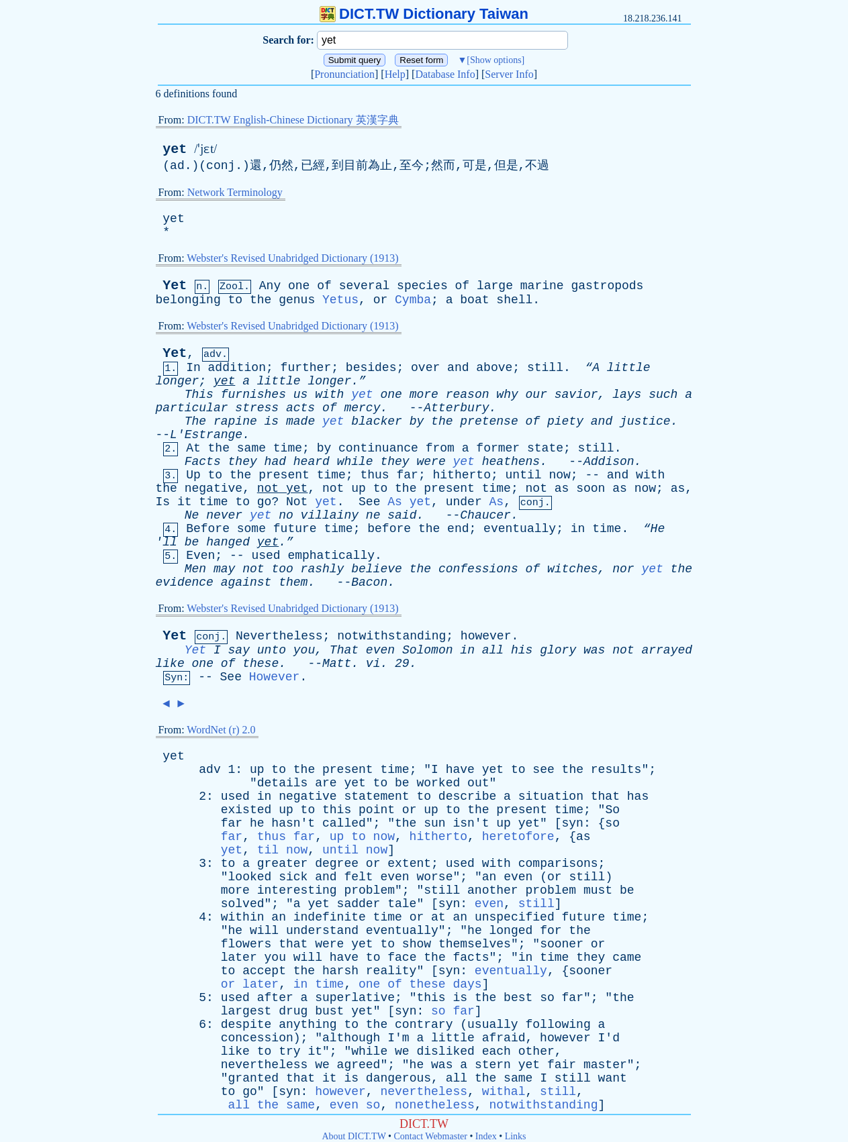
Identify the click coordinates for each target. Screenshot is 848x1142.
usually (492, 1024)
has (638, 796)
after (275, 997)
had (275, 461)
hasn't (293, 823)
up (358, 488)
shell (514, 300)
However (274, 677)
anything (307, 1024)
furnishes (253, 394)
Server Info (509, 74)
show (416, 944)
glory (558, 650)
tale (401, 904)
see (543, 769)
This (199, 394)
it (184, 502)
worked (438, 783)
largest (246, 1011)
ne (373, 515)
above (494, 367)
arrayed (666, 650)
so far (453, 1011)
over (425, 367)
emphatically (331, 555)
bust (329, 1011)
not (268, 488)
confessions (478, 569)
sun (434, 823)
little (629, 367)
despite (246, 1024)
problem (369, 890)
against (246, 582)
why (507, 394)
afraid (504, 1038)
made (300, 421)
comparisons (558, 863)
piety (565, 421)
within (243, 917)
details (282, 783)
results (616, 769)
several (364, 286)
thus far (286, 836)
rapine (235, 421)
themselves (474, 944)
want (612, 1078)
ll (169, 542)
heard (311, 461)
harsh (340, 971)
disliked (445, 1051)
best (518, 997)
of (324, 286)
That (344, 650)
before (389, 528)
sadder (359, 904)
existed (246, 810)
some (251, 528)
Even (200, 555)
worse (434, 877)
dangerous (398, 1078)
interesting (297, 890)
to (235, 300)
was (594, 650)
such (663, 394)
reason (467, 394)
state (545, 448)
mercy (362, 408)
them (293, 582)
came (626, 957)
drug (293, 1011)
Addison (608, 461)
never (224, 515)
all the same (272, 1105)
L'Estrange (206, 435)
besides (371, 367)
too (282, 569)
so (612, 823)
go (264, 502)
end (458, 528)
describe (467, 796)
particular (192, 408)
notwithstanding (391, 636)
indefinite (329, 917)
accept (264, 971)
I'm (398, 1038)
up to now (362, 836)
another (492, 890)
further (306, 367)
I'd (609, 1038)
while (355, 461)
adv (209, 769)
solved (243, 904)
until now (354, 850)
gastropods (607, 286)
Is (163, 502)
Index (486, 1136)
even (380, 650)
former (498, 448)
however (486, 636)
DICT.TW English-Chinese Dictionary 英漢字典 (293, 119)
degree (337, 863)
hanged (228, 542)
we (402, 1051)
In (193, 367)
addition (237, 367)
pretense (489, 421)
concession (257, 1038)
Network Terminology (235, 192)
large (495, 286)
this (336, 810)
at (438, 917)
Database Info (445, 74)
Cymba (413, 300)
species (422, 286)
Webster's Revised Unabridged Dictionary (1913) (292, 258)
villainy (330, 515)
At (193, 448)
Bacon (369, 582)
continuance (378, 448)
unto (271, 650)
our (536, 394)
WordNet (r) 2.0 (221, 729)
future (295, 528)
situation (550, 796)
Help (395, 74)
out (478, 783)
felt (358, 877)
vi (373, 663)
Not (297, 502)
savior (576, 394)
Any (270, 286)
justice (645, 421)
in (578, 528)
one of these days (420, 984)
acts (300, 408)
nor (623, 569)
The (195, 421)
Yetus (340, 300)
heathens (511, 461)
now (559, 475)
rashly (322, 569)
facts (471, 957)
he (257, 823)
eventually (519, 528)
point (377, 810)
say (239, 650)
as (562, 488)
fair (561, 1065)
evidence (185, 582)
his (521, 650)
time (287, 448)
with (329, 394)
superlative (355, 997)
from (440, 448)
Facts (203, 461)
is (272, 421)
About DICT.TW (353, 1136)
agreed (359, 1065)
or (380, 300)
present (284, 475)
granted (253, 1078)
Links (515, 1136)
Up (193, 475)
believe (376, 569)
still (545, 367)
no (286, 515)
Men (195, 569)
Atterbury (456, 408)
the (260, 300)
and (458, 367)
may (224, 569)
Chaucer (485, 515)
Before (208, 528)
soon (590, 488)
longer (177, 381)
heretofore (518, 836)
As (496, 502)
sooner (561, 944)
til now (282, 850)
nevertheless (264, 1065)
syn (572, 823)
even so (355, 1105)
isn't (471, 823)
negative (213, 488)
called (344, 823)
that (605, 796)
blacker (376, 421)
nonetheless (435, 1105)
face (401, 957)
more (424, 394)
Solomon (427, 650)
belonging (188, 300)
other (536, 1051)
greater (282, 863)
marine (542, 286)
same (251, 448)
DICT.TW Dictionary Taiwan (424, 13)
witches (572, 569)
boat (474, 300)
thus (374, 475)
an (489, 877)
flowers (246, 944)
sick (293, 877)
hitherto (462, 475)
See (369, 502)
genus (297, 300)
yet (174, 149)
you (304, 650)
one (299, 286)
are (325, 783)
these (260, 663)
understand (322, 930)
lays (626, 394)
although (351, 1038)
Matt (336, 663)
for (550, 930)
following (558, 1024)
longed (511, 930)
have (460, 769)
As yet (409, 502)
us (300, 394)
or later (250, 984)
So (612, 810)
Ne (192, 515)
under (464, 502)
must (597, 890)
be (192, 542)
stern (493, 1065)
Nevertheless (279, 636)
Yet (174, 285)
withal (504, 1091)
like (170, 663)
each (496, 1051)
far (407, 475)
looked (250, 877)
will (264, 930)
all (493, 650)
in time (318, 984)
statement (376, 796)
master (605, 1065)
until (524, 475)
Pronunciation (344, 74)
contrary (424, 1024)
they (242, 461)
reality (391, 971)
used (265, 555)
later (239, 957)
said (401, 515)
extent (409, 863)
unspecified (515, 917)
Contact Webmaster (430, 1136)
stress (257, 408)
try (289, 1051)
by (417, 421)
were (430, 461)
